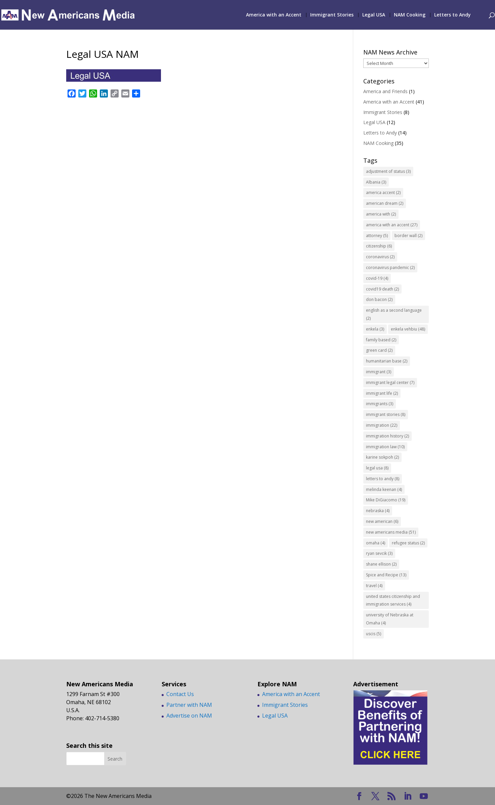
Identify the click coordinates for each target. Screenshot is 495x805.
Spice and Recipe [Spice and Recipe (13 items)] (386, 575)
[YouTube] (424, 796)
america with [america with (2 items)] (381, 214)
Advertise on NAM (189, 715)
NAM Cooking (409, 15)
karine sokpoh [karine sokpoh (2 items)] (382, 457)
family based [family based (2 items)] (381, 340)
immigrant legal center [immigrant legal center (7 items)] (390, 382)
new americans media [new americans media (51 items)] (391, 532)
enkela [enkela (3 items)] (375, 329)
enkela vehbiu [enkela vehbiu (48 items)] (408, 329)
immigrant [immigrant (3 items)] (378, 372)
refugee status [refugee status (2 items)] (408, 543)
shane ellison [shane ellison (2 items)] (381, 564)
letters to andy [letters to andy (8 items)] (382, 479)
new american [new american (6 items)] (382, 521)
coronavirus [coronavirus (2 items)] (380, 257)
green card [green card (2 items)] (379, 350)
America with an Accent (273, 15)
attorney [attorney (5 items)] (377, 235)
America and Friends (385, 91)
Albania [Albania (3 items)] (376, 182)
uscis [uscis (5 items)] (373, 634)
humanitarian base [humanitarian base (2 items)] (386, 361)
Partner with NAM (189, 704)
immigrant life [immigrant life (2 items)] (382, 393)
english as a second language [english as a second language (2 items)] (394, 314)
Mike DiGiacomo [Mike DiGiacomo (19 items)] (385, 500)
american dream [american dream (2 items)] (384, 203)
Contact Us (180, 694)
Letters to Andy (452, 15)
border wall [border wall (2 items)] (408, 235)
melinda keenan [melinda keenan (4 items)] (384, 489)
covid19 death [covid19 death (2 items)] (382, 289)
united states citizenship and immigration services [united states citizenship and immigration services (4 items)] (393, 600)
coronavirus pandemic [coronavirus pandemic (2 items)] (390, 267)
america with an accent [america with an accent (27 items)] (391, 225)
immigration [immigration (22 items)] (381, 425)
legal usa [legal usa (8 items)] (377, 468)
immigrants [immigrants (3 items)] (379, 404)
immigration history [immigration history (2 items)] (387, 436)
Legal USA (373, 15)
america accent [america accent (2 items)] (383, 192)
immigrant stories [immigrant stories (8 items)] (385, 414)
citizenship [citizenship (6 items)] (379, 246)
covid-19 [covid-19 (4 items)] (377, 278)
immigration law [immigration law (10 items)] (385, 447)
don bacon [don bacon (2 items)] (379, 299)
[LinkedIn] (408, 796)
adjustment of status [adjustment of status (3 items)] (388, 171)
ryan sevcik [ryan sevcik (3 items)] (379, 553)
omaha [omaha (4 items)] (375, 543)
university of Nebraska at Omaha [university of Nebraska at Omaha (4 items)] (389, 619)
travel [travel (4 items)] (374, 585)
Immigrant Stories (332, 15)
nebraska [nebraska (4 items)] (377, 510)
